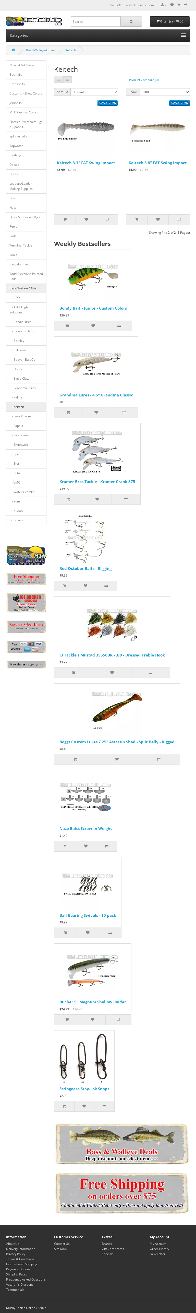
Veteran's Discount (19, 1284)
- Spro (14, 454)
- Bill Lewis (18, 350)
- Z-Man (16, 511)
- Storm (15, 463)
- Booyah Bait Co (22, 359)
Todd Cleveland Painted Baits (26, 276)
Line (12, 198)
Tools (13, 255)
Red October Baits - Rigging (85, 568)
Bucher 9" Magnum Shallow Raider (92, 1001)
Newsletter (157, 1254)
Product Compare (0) (144, 80)
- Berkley (16, 340)
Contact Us (62, 1243)
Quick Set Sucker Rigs (24, 217)
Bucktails (15, 74)
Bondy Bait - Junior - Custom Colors (93, 308)
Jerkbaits (15, 103)
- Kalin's (16, 397)
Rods (12, 236)
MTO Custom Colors (23, 112)
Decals (14, 164)
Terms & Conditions (20, 1259)
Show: (133, 92)
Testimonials (15, 1289)
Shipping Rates (16, 1274)
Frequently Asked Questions (26, 1279)
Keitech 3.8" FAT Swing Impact (158, 162)
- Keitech (16, 407)
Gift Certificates (113, 1249)
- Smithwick (18, 444)
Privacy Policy (15, 1254)
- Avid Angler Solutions (19, 309)
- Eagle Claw (19, 378)
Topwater (16, 146)
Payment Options (18, 1269)
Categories (98, 35)
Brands (107, 1243)
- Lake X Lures (20, 416)
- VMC (14, 482)
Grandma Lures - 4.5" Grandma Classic (96, 394)
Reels (13, 226)
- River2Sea (18, 435)
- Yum (14, 501)
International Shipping (21, 1264)
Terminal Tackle (20, 245)
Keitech (70, 50)
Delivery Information (20, 1249)
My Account (158, 1243)
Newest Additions (21, 65)
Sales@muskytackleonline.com (132, 5)
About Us (12, 1243)
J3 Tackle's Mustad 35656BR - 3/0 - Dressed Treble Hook (112, 655)
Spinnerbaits (18, 136)
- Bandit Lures (20, 322)
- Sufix (14, 473)
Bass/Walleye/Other (40, 50)
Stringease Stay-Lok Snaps (84, 1088)
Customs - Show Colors (25, 93)
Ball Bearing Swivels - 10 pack (87, 915)
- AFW (14, 298)
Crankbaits (17, 84)
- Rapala (16, 426)
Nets (12, 207)
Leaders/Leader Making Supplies (21, 186)
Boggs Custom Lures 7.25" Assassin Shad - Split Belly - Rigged (117, 741)
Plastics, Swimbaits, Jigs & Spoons (26, 124)
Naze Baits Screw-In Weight (85, 828)
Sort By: (62, 92)
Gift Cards (16, 520)
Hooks (13, 174)
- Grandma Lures (22, 388)
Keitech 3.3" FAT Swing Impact (86, 162)
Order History (159, 1249)
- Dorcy (15, 369)
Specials (108, 1254)
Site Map (60, 1249)
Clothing (15, 155)
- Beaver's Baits (21, 331)
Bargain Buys (18, 264)
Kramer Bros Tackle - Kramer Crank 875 (97, 481)
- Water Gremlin (21, 492)
